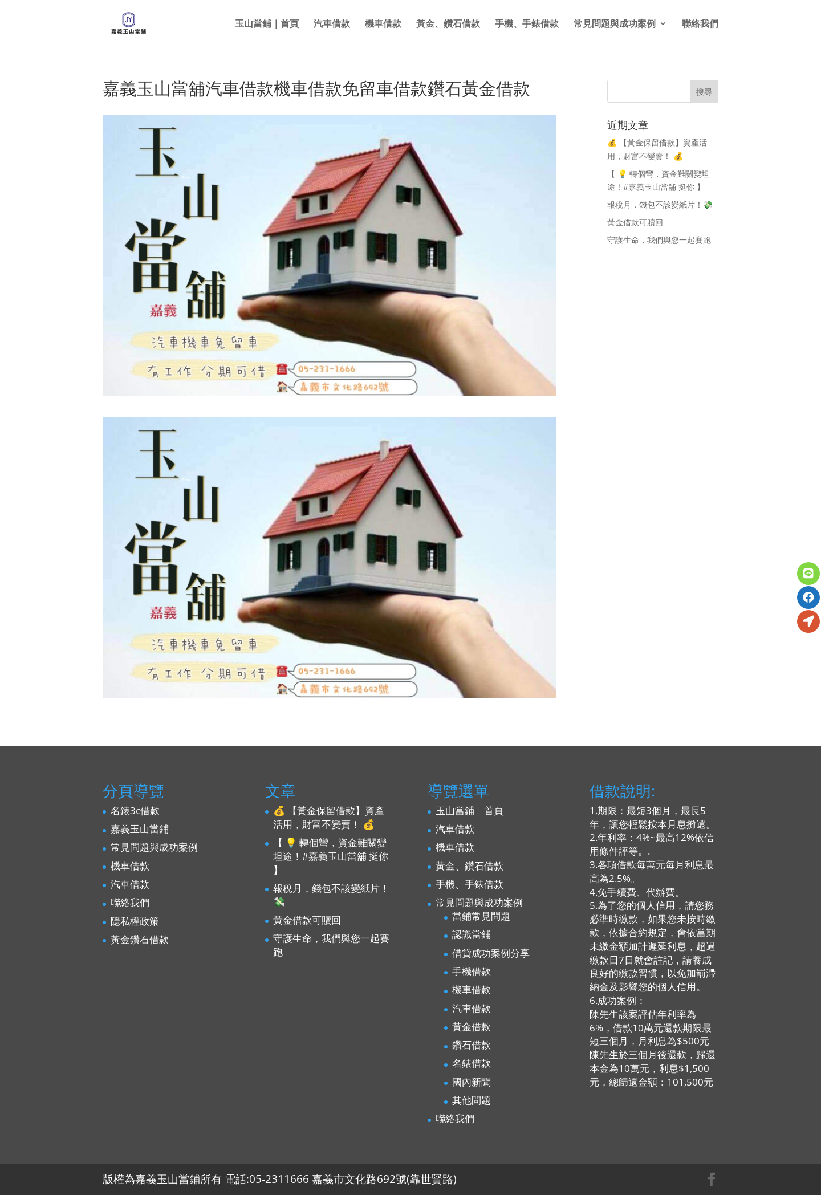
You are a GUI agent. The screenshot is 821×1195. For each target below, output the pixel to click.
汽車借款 (332, 24)
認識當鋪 (471, 934)
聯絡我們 (700, 24)
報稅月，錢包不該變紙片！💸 (660, 204)
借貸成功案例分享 (491, 953)
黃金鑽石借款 (140, 939)
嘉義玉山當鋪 (140, 828)
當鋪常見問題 (481, 915)
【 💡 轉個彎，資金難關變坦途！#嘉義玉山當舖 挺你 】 (330, 856)
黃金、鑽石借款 (448, 24)
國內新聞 (471, 1081)
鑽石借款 (471, 1044)
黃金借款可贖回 (635, 222)
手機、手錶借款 (527, 24)
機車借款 (383, 24)
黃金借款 (471, 1026)
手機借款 (471, 971)
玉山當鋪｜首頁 (267, 24)
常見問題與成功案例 (615, 24)
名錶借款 (471, 1063)
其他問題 (471, 1100)
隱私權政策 (135, 921)
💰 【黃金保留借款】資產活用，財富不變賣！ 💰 (328, 817)
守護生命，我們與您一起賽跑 (659, 239)
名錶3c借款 (135, 810)
